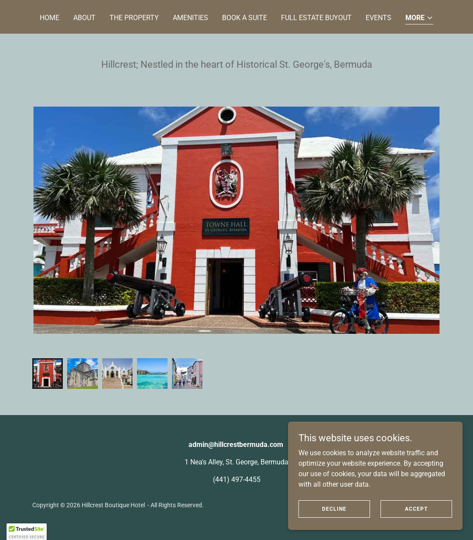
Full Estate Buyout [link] (316, 18)
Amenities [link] (190, 18)
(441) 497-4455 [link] (236, 479)
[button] (419, 18)
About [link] (84, 18)
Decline (334, 508)
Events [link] (378, 18)
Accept (416, 508)
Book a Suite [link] (244, 18)
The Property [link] (134, 18)
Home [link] (49, 18)
